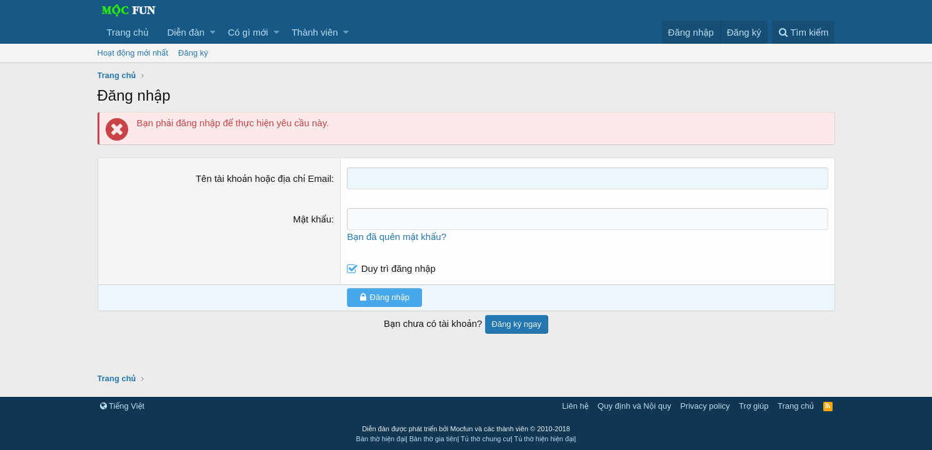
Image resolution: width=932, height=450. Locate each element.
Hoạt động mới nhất (133, 53)
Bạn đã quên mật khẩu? (396, 236)
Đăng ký (193, 53)
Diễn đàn (185, 32)
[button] (213, 32)
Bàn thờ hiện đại (381, 438)
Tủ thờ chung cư (486, 438)
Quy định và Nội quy (634, 406)
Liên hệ (575, 406)
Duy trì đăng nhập (398, 268)
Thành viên (314, 32)
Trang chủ (128, 32)
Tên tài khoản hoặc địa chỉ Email (263, 178)
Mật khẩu (312, 219)
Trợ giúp (753, 406)
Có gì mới (248, 32)
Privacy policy (704, 406)
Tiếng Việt (122, 406)
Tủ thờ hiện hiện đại (544, 438)
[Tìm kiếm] (803, 32)
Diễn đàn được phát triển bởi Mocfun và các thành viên (466, 428)
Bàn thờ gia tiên (433, 438)
